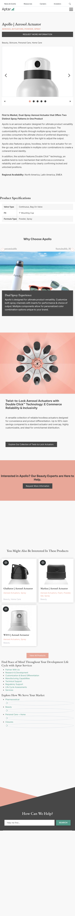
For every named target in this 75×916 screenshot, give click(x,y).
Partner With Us (12, 669)
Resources (28, 4)
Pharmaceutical (39, 701)
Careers (43, 4)
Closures (39, 724)
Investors (57, 4)
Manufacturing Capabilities (17, 678)
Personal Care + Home (39, 716)
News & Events (10, 4)
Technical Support (13, 681)
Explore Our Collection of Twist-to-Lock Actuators (31, 444)
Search (63, 822)
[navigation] (6, 75)
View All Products (37, 655)
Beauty (39, 709)
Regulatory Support (14, 684)
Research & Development (16, 672)
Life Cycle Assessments (16, 687)
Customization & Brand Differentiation (22, 675)
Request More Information (37, 34)
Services (9, 690)
